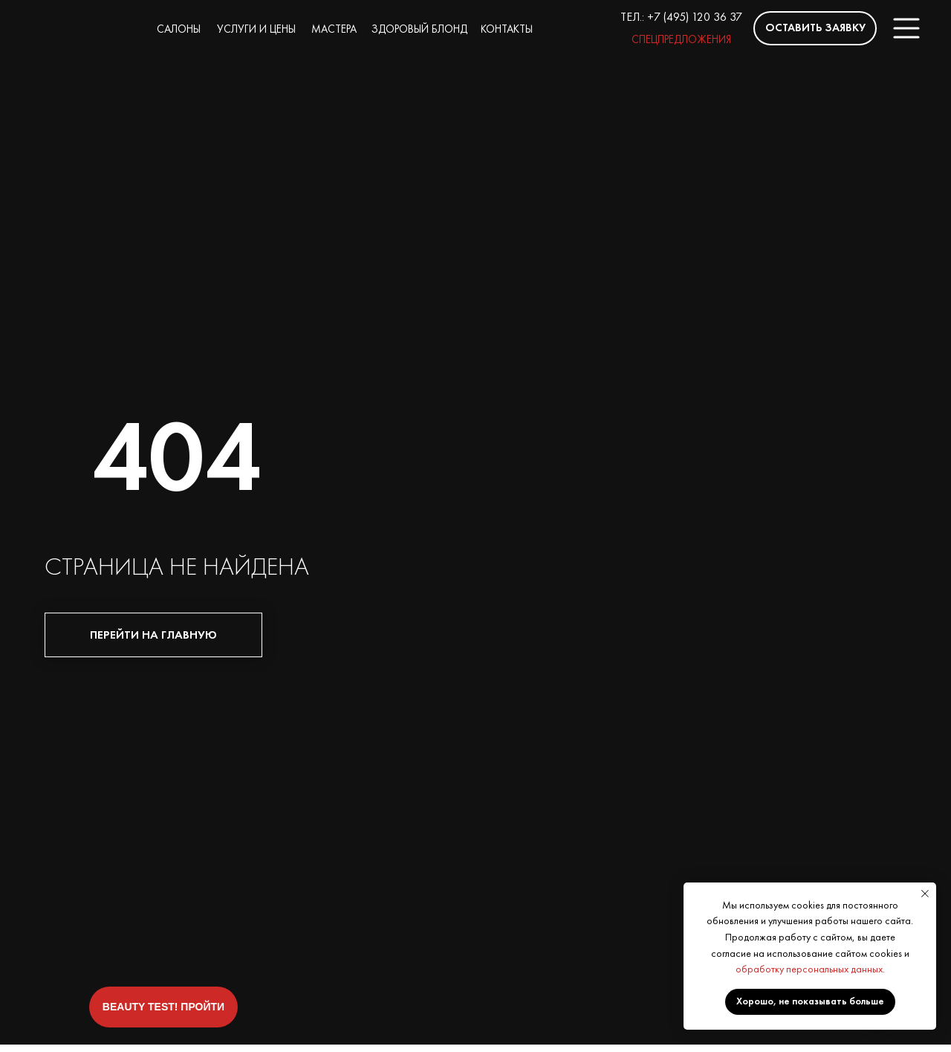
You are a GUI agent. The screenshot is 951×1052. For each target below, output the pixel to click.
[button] (815, 28)
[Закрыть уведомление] (925, 893)
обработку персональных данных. (810, 968)
